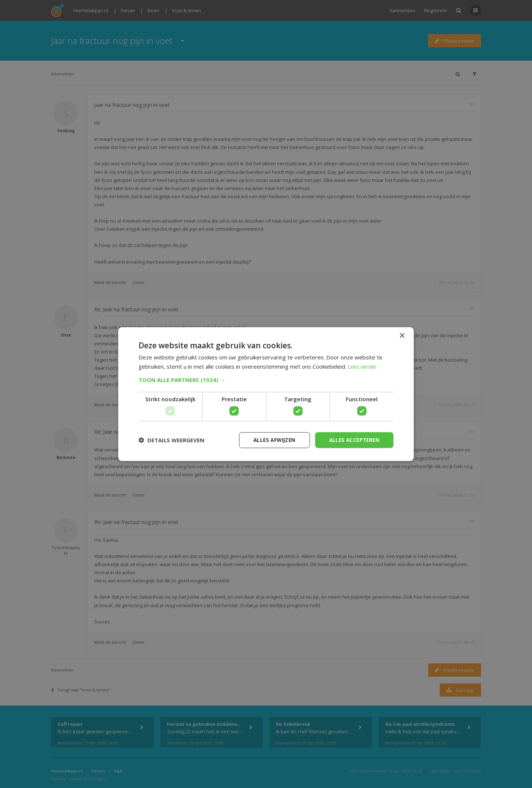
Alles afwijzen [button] (271, 439)
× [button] (402, 335)
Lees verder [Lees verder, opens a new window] (363, 366)
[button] (266, 379)
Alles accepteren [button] (353, 439)
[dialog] (266, 394)
